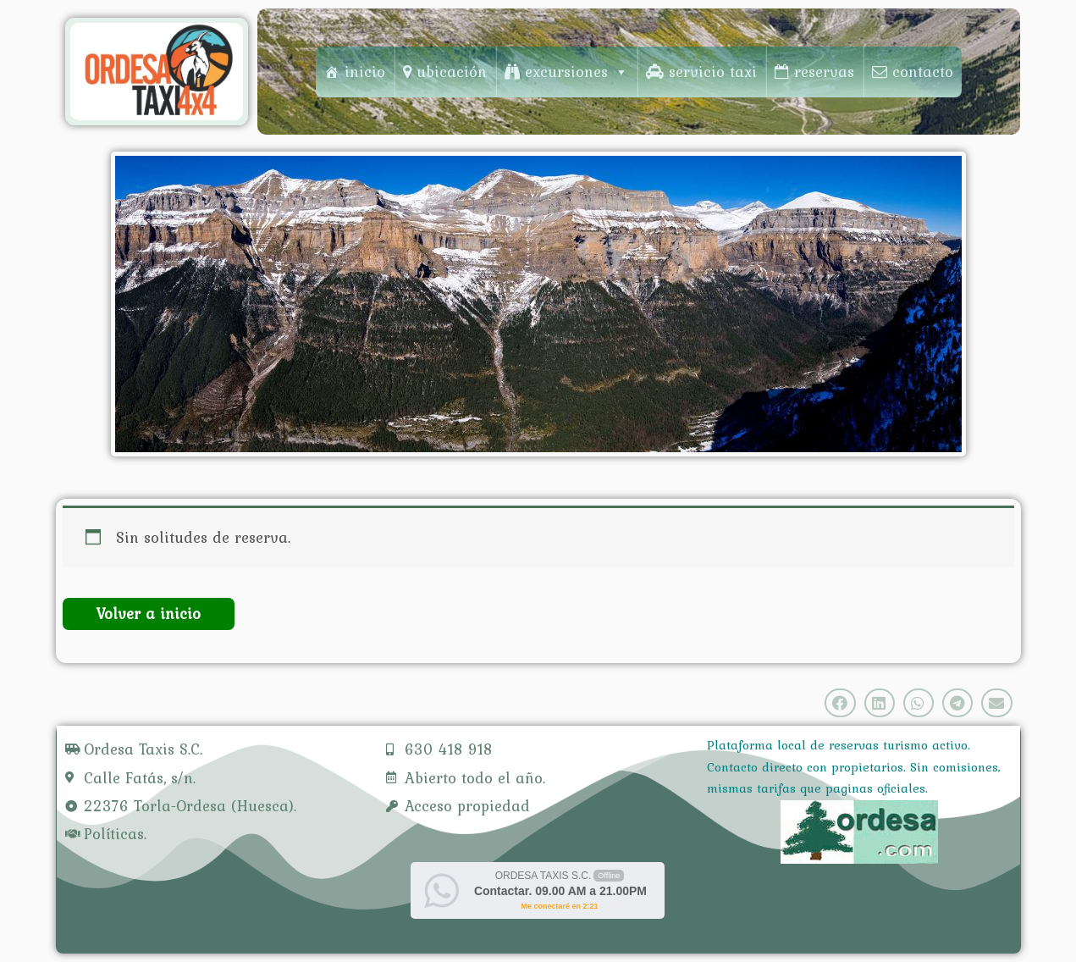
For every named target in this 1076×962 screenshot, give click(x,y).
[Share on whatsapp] (918, 702)
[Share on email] (996, 702)
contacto (922, 71)
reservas (824, 71)
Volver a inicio (149, 613)
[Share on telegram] (957, 702)
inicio (365, 71)
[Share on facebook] (840, 702)
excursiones (576, 71)
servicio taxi (713, 71)
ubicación (452, 71)
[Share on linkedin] (879, 702)
